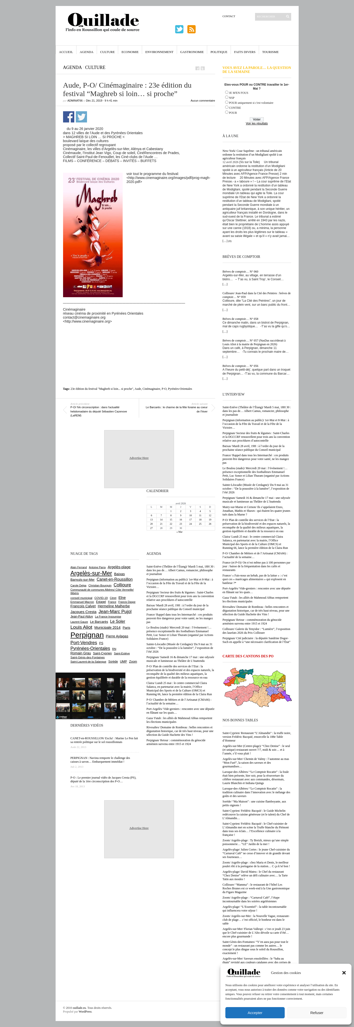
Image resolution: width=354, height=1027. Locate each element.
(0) (230, 240)
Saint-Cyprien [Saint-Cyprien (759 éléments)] (102, 653)
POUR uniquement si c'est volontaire (251, 103)
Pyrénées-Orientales (180, 389)
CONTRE (235, 108)
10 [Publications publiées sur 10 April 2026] (190, 515)
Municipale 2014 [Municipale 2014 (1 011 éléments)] (107, 627)
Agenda (86, 52)
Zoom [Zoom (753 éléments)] (133, 661)
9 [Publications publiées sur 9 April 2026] (180, 515)
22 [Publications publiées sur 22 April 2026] (171, 523)
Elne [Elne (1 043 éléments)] (122, 598)
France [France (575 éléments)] (112, 601)
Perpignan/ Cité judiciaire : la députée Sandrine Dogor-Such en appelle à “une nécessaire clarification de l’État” (257, 640)
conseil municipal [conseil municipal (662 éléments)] (81, 597)
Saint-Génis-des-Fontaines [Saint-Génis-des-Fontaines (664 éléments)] (88, 657)
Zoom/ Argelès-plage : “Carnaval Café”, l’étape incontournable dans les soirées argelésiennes (251, 899)
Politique (218, 52)
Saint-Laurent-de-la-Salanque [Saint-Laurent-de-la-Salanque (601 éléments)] (88, 661)
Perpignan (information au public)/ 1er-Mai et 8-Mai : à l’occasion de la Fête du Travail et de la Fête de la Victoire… (256, 423)
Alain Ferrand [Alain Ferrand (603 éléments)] (79, 567)
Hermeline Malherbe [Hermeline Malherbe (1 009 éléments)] (114, 606)
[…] (225, 241)
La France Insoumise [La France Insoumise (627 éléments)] (108, 616)
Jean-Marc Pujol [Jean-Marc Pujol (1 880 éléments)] (114, 611)
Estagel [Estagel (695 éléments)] (101, 602)
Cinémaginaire (151, 389)
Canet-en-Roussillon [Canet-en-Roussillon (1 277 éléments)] (115, 579)
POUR (233, 112)
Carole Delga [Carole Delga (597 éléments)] (79, 585)
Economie (130, 52)
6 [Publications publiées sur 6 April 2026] (151, 515)
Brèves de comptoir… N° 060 (240, 271)
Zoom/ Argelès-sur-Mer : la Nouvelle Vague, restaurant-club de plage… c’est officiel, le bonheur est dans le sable (256, 919)
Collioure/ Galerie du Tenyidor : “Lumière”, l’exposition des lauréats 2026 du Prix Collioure (256, 630)
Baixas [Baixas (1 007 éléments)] (119, 574)
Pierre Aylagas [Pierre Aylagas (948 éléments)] (117, 636)
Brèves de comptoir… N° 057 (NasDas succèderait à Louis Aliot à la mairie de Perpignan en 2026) (254, 342)
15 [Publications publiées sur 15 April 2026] (171, 519)
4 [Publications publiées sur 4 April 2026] (200, 511)
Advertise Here (139, 458)
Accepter (255, 1013)
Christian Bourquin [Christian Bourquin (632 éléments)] (100, 585)
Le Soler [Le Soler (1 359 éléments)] (117, 621)
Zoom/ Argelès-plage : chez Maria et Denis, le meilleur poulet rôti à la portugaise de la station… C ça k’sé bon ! (256, 864)
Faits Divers (244, 52)
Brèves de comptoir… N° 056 (240, 366)
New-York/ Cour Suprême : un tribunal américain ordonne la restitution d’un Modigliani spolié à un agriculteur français (252, 154)
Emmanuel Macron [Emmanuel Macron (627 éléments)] (82, 601)
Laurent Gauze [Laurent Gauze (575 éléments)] (79, 621)
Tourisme (270, 52)
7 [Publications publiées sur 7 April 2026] (161, 515)
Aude (138, 389)
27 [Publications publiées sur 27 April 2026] (151, 528)
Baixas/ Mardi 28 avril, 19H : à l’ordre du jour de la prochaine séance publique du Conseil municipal (254, 448)
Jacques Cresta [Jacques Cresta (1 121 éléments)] (83, 612)
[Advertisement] (139, 337)
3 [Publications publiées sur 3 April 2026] (190, 511)
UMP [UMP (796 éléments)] (123, 661)
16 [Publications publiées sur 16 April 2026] (180, 519)
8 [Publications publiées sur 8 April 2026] (171, 515)
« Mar (179, 531)
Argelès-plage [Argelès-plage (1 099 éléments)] (119, 567)
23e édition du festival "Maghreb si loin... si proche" (102, 389)
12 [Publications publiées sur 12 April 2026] (210, 515)
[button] (344, 972)
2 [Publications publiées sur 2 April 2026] (180, 511)
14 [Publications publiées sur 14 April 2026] (161, 519)
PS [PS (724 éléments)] (101, 643)
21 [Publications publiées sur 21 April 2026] (161, 523)
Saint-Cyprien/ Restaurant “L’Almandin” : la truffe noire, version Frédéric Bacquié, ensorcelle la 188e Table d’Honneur (257, 736)
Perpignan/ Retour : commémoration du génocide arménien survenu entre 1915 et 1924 (252, 621)
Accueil (66, 52)
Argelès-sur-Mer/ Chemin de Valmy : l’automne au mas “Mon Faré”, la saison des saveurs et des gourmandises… (256, 762)
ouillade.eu (79, 1008)
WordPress (85, 1011)
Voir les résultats (257, 123)
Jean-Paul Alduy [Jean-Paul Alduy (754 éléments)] (82, 616)
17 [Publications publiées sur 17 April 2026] (190, 519)
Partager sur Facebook (68, 116)
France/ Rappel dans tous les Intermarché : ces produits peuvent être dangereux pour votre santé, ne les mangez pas (256, 459)
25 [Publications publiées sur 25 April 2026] (200, 523)
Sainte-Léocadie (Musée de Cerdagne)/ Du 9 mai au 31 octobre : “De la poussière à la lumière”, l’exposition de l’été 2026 (256, 488)
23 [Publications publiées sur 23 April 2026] (180, 523)
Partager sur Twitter (81, 116)
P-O (164, 389)
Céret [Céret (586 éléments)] (113, 597)
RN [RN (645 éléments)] (114, 648)
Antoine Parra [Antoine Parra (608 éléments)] (97, 567)
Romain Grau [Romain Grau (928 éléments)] (81, 653)
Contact (229, 16)
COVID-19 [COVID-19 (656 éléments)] (101, 597)
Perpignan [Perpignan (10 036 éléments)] (87, 635)
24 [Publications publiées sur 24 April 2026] (190, 523)
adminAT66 (75, 100)
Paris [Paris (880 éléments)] (126, 627)
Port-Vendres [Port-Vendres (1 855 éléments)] (84, 642)
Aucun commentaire (203, 100)
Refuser (317, 1013)
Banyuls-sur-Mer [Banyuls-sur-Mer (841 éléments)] (83, 579)
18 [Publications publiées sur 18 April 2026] (200, 519)
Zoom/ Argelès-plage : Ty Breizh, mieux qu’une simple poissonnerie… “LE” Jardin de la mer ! (256, 842)
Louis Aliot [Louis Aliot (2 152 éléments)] (81, 627)
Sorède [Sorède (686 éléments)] (113, 661)
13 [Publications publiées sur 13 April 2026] (151, 519)
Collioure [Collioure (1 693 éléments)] (122, 584)
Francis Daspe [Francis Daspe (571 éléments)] (127, 601)
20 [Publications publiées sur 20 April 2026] (151, 523)
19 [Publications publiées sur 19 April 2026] (210, 519)
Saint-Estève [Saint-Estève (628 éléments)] (122, 653)
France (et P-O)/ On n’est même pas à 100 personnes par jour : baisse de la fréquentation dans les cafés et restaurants (256, 566)
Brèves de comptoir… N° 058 (240, 319)
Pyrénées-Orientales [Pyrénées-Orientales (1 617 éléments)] (90, 648)
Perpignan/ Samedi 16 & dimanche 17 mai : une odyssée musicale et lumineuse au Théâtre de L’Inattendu (256, 499)
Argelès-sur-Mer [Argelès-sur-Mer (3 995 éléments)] (91, 573)
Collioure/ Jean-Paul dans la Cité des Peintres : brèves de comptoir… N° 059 (257, 295)
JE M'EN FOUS (239, 93)
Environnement (159, 52)
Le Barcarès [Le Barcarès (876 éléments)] (99, 622)
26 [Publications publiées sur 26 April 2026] (210, 523)
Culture (107, 52)
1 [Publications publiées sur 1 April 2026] (171, 511)
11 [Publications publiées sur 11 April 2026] (200, 515)
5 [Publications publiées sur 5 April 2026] (210, 511)
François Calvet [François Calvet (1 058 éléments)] (83, 606)
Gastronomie (192, 52)
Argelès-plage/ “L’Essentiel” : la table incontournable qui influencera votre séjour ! (255, 908)
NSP (232, 98)
